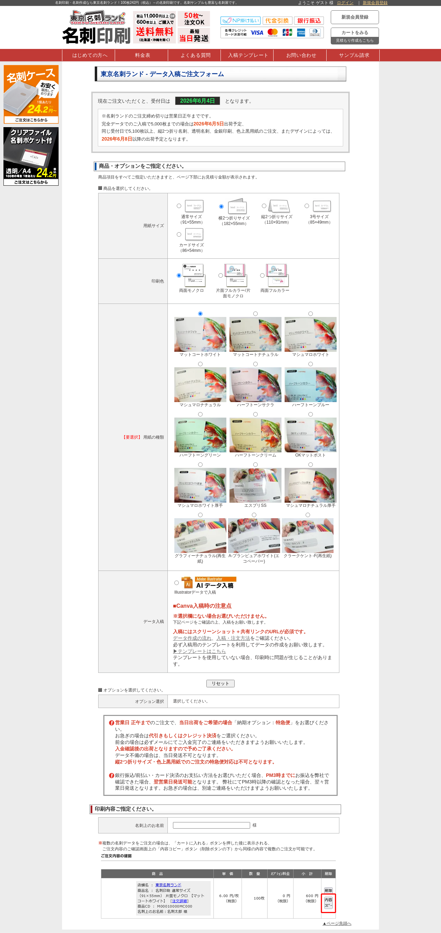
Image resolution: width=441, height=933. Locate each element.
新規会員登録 (375, 2)
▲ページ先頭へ (336, 923)
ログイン (345, 2)
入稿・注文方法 (233, 638)
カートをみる (355, 37)
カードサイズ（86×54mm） (192, 242)
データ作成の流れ (192, 638)
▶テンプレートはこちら (199, 651)
